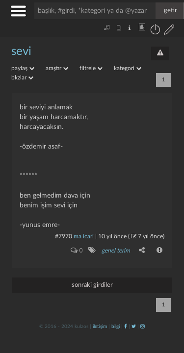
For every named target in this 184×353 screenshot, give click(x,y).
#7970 (63, 236)
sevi (21, 51)
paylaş (22, 68)
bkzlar (22, 77)
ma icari (84, 236)
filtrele (91, 68)
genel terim (116, 250)
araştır (57, 68)
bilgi (115, 326)
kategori (127, 68)
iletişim (100, 326)
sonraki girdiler (92, 285)
